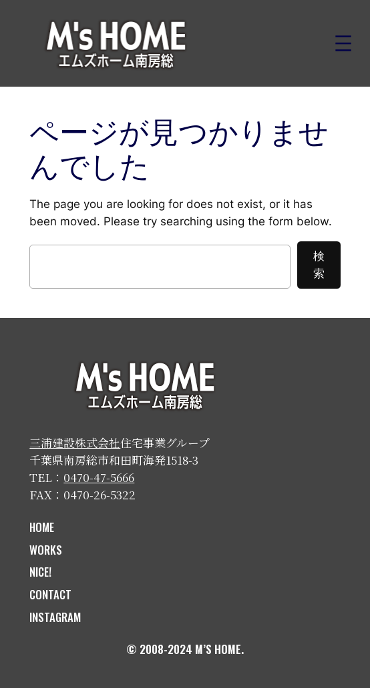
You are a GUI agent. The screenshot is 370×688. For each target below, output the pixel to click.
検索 (319, 264)
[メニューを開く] (343, 43)
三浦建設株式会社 (74, 443)
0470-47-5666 (98, 477)
